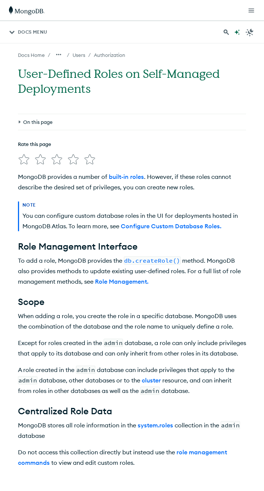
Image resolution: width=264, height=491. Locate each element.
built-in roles (126, 176)
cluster (151, 380)
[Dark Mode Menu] (250, 32)
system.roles (155, 425)
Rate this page (34, 144)
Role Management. (121, 281)
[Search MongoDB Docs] (226, 32)
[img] (24, 159)
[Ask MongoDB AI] (237, 32)
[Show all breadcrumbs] (58, 54)
